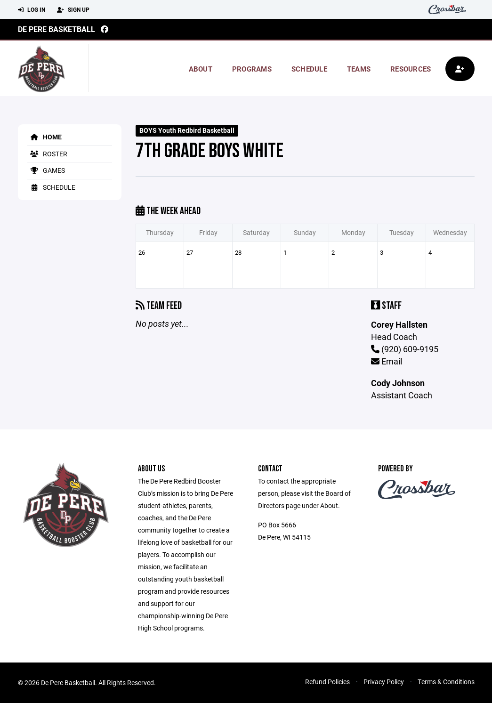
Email (386, 361)
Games (46, 170)
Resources (410, 68)
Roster (47, 153)
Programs (252, 68)
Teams (359, 68)
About (200, 68)
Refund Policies (327, 681)
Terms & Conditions (446, 681)
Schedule (309, 68)
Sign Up (73, 10)
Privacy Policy (383, 681)
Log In (31, 10)
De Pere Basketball (56, 29)
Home (44, 136)
